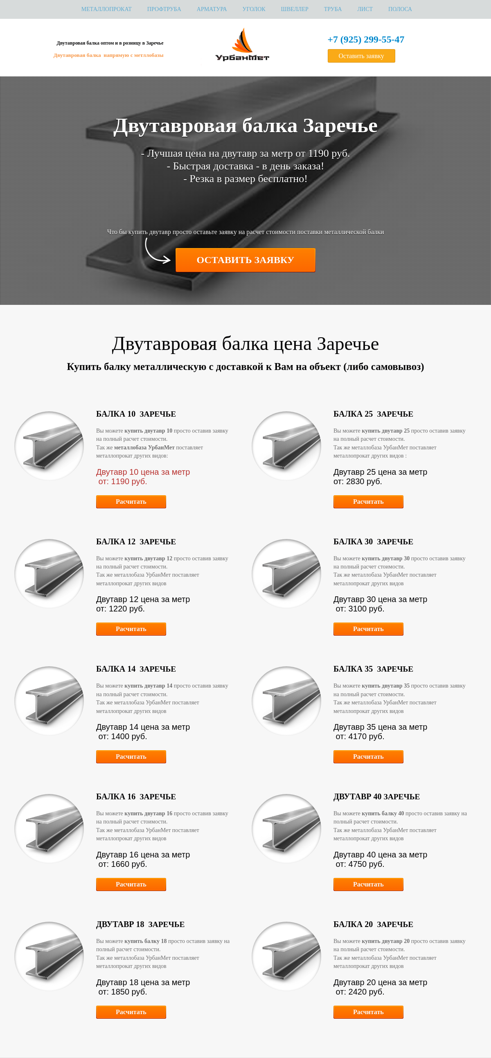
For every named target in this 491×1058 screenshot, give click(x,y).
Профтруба (164, 9)
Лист (365, 9)
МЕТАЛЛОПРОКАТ (106, 9)
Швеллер (295, 9)
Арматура (212, 9)
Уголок (254, 9)
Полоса (400, 9)
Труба (333, 9)
